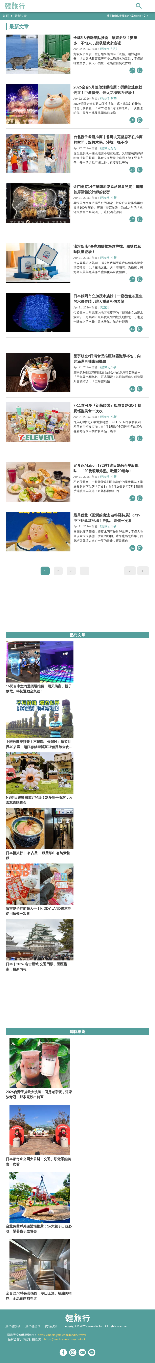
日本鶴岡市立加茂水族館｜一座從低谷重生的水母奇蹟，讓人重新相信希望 (107, 299)
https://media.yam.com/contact (64, 1339)
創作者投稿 (12, 1326)
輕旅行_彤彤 (108, 48)
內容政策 (51, 1326)
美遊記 (104, 307)
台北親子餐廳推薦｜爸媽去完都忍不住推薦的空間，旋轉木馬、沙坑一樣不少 (107, 139)
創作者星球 (32, 1326)
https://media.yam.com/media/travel (62, 1335)
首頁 (6, 16)
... (85, 571)
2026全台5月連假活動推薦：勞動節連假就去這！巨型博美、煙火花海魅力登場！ (107, 90)
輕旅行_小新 (108, 197)
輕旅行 (14, 6)
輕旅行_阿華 (108, 98)
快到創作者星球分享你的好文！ (128, 16)
